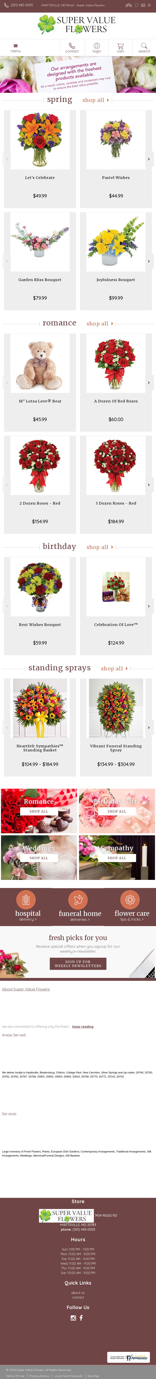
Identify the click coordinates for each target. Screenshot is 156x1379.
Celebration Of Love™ (116, 624)
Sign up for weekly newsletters (78, 964)
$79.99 (40, 298)
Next (149, 159)
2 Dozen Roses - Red (40, 503)
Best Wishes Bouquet (40, 624)
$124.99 (116, 643)
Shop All (94, 100)
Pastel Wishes (116, 177)
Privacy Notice (39, 1376)
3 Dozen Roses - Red (115, 503)
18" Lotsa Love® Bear (40, 401)
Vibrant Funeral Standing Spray (116, 748)
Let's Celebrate (40, 177)
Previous (6, 159)
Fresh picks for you (78, 944)
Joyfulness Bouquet (116, 279)
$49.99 (40, 196)
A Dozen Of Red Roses (116, 401)
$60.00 (116, 419)
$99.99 (116, 298)
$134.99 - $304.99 (116, 764)
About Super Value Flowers (26, 989)
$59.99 (40, 643)
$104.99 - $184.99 (40, 764)
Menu (16, 50)
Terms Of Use (15, 1376)
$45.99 (40, 419)
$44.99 (116, 196)
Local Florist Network (68, 1376)
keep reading (82, 1027)
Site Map (93, 1376)
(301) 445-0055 (22, 5)
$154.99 (40, 521)
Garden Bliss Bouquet (40, 279)
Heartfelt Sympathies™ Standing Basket (40, 748)
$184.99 (116, 521)
